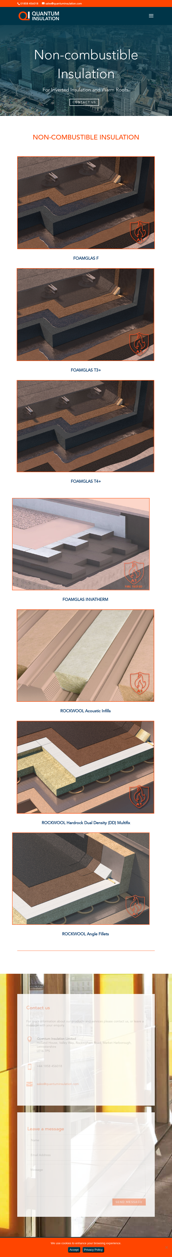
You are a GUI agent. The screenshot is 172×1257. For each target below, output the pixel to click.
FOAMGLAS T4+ (86, 481)
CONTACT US (84, 102)
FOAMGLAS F (86, 258)
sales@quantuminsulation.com (58, 1084)
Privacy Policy (93, 1249)
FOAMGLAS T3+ (86, 370)
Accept (74, 1249)
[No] (166, 1247)
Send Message (129, 1202)
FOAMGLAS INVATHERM (85, 599)
